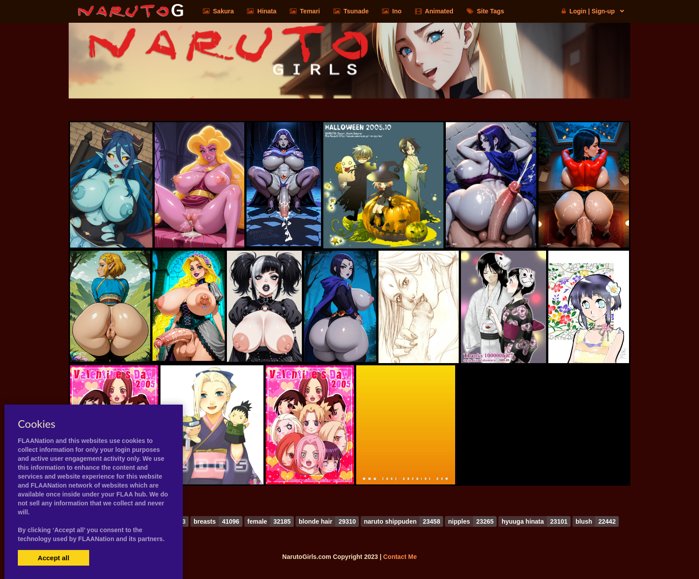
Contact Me (399, 556)
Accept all (54, 558)
